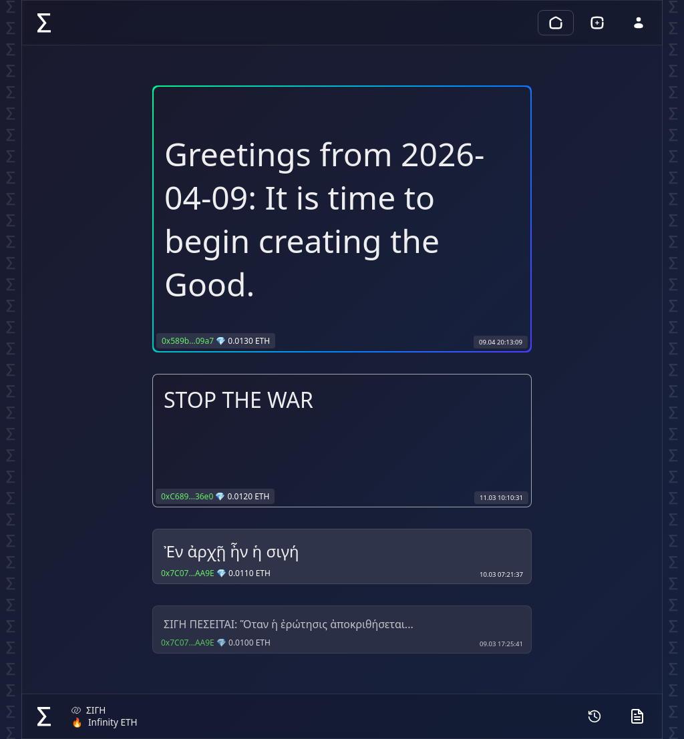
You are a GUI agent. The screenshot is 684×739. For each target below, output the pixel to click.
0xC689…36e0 (187, 496)
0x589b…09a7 (188, 340)
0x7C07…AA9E (187, 573)
